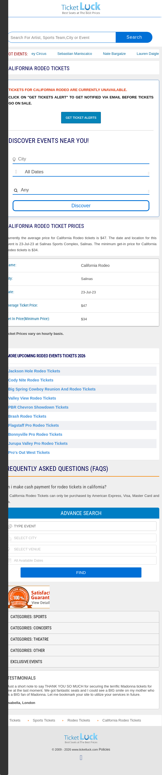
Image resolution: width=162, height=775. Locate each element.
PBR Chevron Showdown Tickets (38, 407)
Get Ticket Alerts (81, 117)
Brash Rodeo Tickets (27, 416)
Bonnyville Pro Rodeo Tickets (35, 434)
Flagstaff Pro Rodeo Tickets (33, 425)
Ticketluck (81, 8)
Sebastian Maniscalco (81, 54)
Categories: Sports (28, 616)
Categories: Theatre (29, 639)
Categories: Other (27, 650)
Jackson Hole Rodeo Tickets (34, 371)
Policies (104, 749)
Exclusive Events (26, 661)
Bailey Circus (42, 54)
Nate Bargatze (120, 54)
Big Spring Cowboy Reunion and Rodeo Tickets (52, 389)
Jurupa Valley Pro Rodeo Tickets (38, 443)
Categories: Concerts (31, 628)
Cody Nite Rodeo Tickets (30, 380)
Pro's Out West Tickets (29, 452)
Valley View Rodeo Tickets (32, 398)
